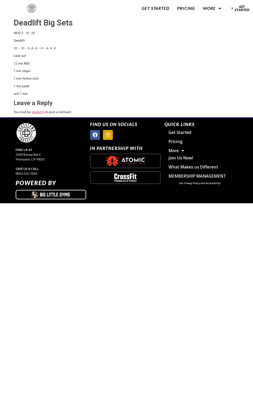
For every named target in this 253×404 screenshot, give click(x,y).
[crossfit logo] (125, 177)
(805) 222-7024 (26, 173)
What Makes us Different (193, 167)
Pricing (186, 8)
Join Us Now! (180, 158)
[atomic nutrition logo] (125, 161)
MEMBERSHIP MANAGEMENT (197, 176)
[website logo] (31, 8)
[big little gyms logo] (51, 194)
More (212, 8)
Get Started (155, 8)
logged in (37, 112)
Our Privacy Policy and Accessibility (199, 183)
